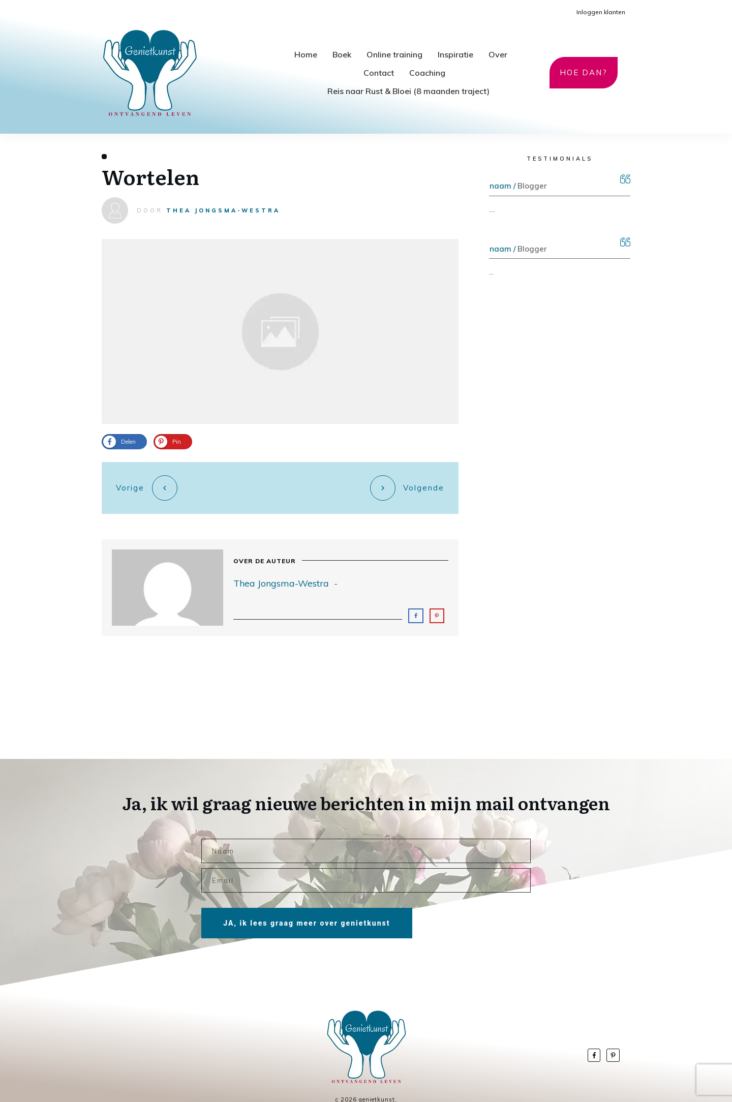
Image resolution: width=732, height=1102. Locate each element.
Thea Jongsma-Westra (223, 210)
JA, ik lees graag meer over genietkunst (306, 905)
